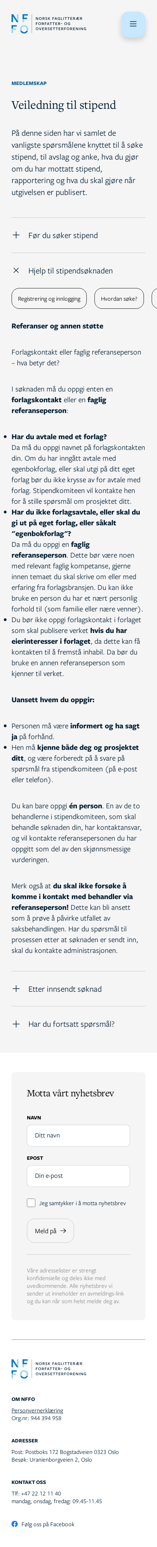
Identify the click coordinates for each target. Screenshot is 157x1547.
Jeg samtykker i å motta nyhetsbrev (76, 1203)
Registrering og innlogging (49, 298)
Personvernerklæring (37, 1410)
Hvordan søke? (119, 298)
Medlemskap (29, 83)
